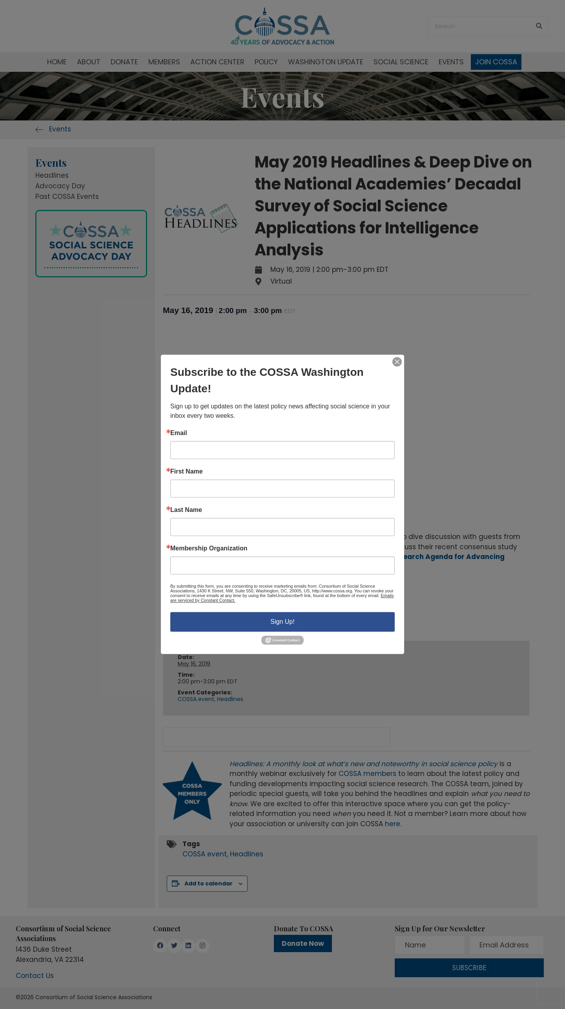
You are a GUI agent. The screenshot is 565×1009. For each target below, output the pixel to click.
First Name (186, 471)
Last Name (186, 510)
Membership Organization (208, 548)
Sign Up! (282, 621)
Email (178, 433)
